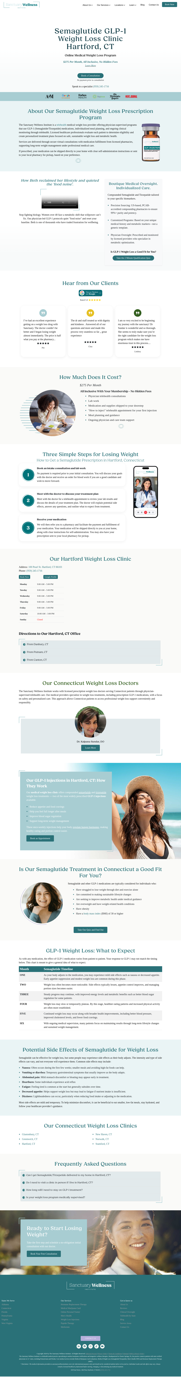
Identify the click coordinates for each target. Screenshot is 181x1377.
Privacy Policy (102, 1354)
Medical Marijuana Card (71, 1309)
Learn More (90, 748)
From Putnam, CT (37, 652)
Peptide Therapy (67, 1324)
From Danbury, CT (37, 645)
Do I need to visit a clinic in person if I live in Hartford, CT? (59, 1183)
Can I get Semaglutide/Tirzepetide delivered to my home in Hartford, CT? (68, 1176)
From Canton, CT (37, 660)
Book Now (169, 4)
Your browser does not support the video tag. (60, 200)
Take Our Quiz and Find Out (90, 930)
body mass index (92, 914)
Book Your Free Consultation (44, 1254)
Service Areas (125, 1324)
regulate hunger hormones (86, 827)
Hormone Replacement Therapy (74, 1305)
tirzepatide (101, 792)
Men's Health (66, 1316)
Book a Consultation (90, 76)
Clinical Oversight (127, 1312)
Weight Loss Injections (70, 1320)
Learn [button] (131, 5)
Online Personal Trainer (70, 1312)
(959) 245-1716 (101, 87)
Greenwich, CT (29, 1139)
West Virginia (7, 1324)
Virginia (5, 1320)
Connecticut (6, 1309)
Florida (4, 1312)
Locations (119, 5)
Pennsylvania (7, 1316)
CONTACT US (90, 1339)
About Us (87, 5)
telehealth (61, 125)
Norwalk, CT (102, 1139)
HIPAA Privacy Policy (137, 1354)
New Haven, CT (104, 1134)
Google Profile (51, 577)
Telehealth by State (127, 1316)
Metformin (65, 1327)
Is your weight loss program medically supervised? (55, 1198)
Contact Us (154, 5)
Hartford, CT (28, 1144)
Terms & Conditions (115, 1354)
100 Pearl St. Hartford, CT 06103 (45, 567)
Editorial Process (91, 1354)
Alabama (5, 1305)
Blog (143, 5)
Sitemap (125, 1354)
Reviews (123, 1309)
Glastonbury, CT (30, 1134)
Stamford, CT (102, 1144)
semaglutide (85, 792)
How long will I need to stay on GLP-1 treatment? (54, 1190)
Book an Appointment (40, 839)
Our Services (102, 5)
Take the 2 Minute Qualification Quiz (133, 258)
